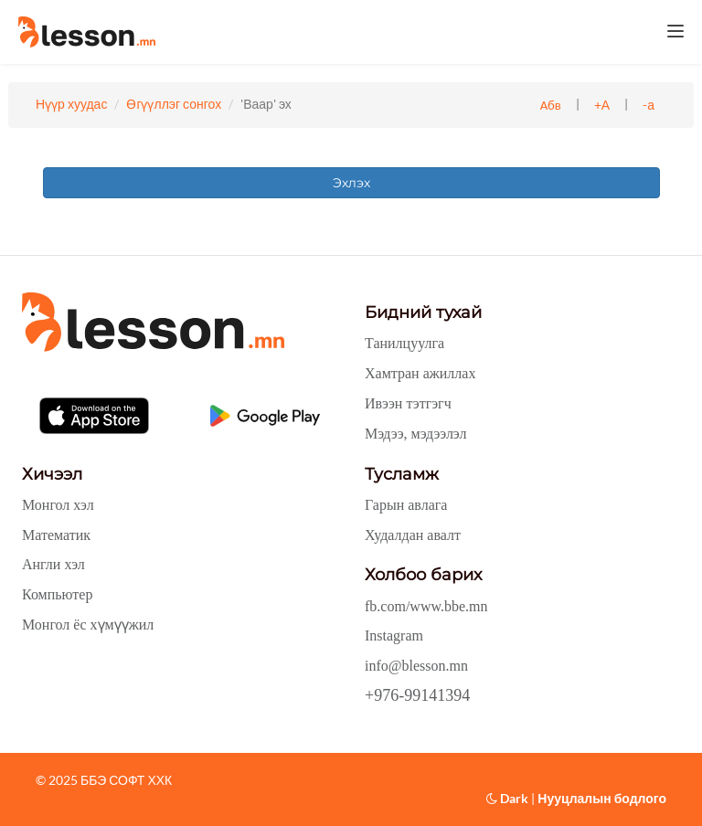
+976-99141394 (417, 695)
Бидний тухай (423, 312)
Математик (56, 535)
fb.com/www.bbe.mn (426, 606)
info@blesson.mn (416, 665)
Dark (507, 798)
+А (602, 104)
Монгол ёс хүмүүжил (88, 624)
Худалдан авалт (413, 535)
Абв (550, 105)
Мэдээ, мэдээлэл (415, 433)
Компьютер (57, 594)
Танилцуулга (404, 343)
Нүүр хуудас (71, 103)
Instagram (394, 635)
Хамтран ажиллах (420, 373)
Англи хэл (53, 564)
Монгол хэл (58, 505)
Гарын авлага (406, 505)
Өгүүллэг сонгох (173, 103)
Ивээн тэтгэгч (408, 403)
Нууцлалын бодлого (601, 798)
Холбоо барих (423, 575)
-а (648, 104)
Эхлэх (351, 183)
